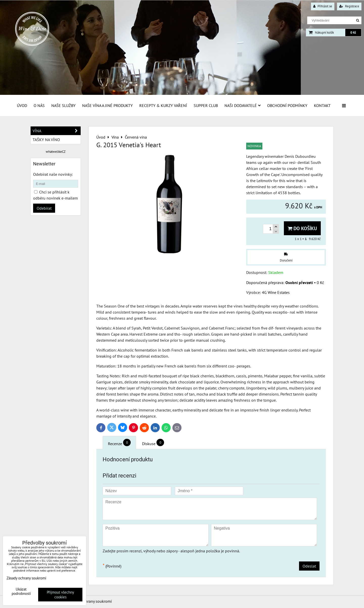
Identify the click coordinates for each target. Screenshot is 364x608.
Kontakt (322, 105)
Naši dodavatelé (242, 105)
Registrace (349, 6)
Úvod (22, 105)
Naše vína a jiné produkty (107, 105)
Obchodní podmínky (287, 105)
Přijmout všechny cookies (60, 594)
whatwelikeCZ (55, 151)
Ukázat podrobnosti (21, 591)
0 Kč (353, 32)
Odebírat (44, 208)
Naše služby (63, 105)
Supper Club (206, 105)
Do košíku (302, 228)
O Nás (39, 105)
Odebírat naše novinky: (53, 174)
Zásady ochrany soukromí (90, 601)
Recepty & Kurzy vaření (163, 105)
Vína (57, 130)
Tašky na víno (46, 139)
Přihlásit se (322, 6)
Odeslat (309, 566)
